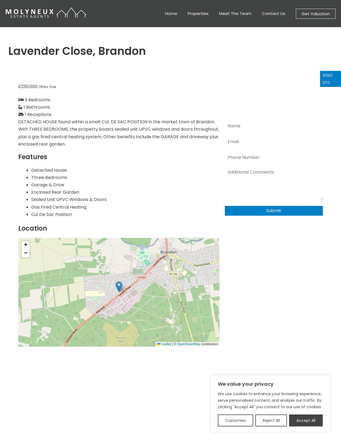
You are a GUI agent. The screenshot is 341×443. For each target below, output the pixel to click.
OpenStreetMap (188, 344)
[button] (316, 14)
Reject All (271, 420)
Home (179, 13)
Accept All (305, 420)
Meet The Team (238, 13)
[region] (270, 403)
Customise (235, 420)
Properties (203, 13)
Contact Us (274, 13)
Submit (273, 211)
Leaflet (164, 344)
